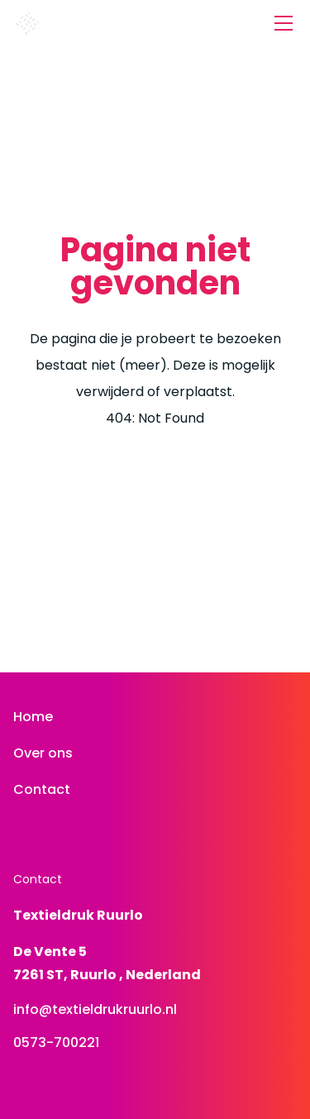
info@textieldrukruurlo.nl (95, 1009)
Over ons (43, 753)
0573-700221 (56, 1042)
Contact (41, 789)
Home (33, 716)
